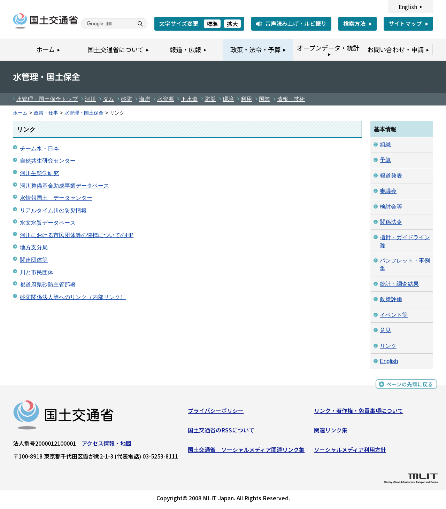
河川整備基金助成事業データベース (64, 186)
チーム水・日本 (39, 148)
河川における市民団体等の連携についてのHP (76, 235)
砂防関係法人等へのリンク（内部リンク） (73, 297)
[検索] (107, 23)
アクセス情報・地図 (106, 445)
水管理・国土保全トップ (47, 99)
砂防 (126, 99)
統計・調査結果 (399, 284)
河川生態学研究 (39, 173)
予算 (385, 160)
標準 (212, 23)
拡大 (232, 23)
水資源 (165, 99)
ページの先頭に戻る (408, 387)
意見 (385, 330)
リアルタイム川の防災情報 (53, 210)
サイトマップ (405, 23)
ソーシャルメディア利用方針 (350, 451)
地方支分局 (34, 247)
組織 (385, 145)
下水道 (189, 99)
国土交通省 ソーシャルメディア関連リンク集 (246, 451)
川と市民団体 (36, 272)
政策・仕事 (46, 113)
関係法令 (391, 222)
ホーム (20, 113)
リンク (388, 346)
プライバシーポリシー (216, 412)
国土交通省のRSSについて (221, 432)
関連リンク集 (330, 432)
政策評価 (391, 299)
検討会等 (391, 207)
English (408, 6)
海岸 (144, 99)
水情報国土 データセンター (56, 198)
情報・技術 (291, 99)
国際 (264, 99)
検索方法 (354, 23)
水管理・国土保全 (83, 113)
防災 (210, 99)
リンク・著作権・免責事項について (358, 412)
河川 (90, 99)
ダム (108, 99)
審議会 (388, 191)
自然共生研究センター (48, 161)
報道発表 (391, 176)
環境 (228, 99)
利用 (246, 99)
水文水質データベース (48, 223)
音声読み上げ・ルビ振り (295, 23)
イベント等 (394, 315)
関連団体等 (34, 260)
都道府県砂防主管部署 (48, 285)
